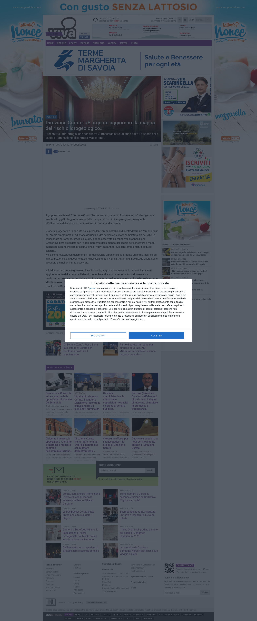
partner (93, 288)
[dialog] (128, 310)
